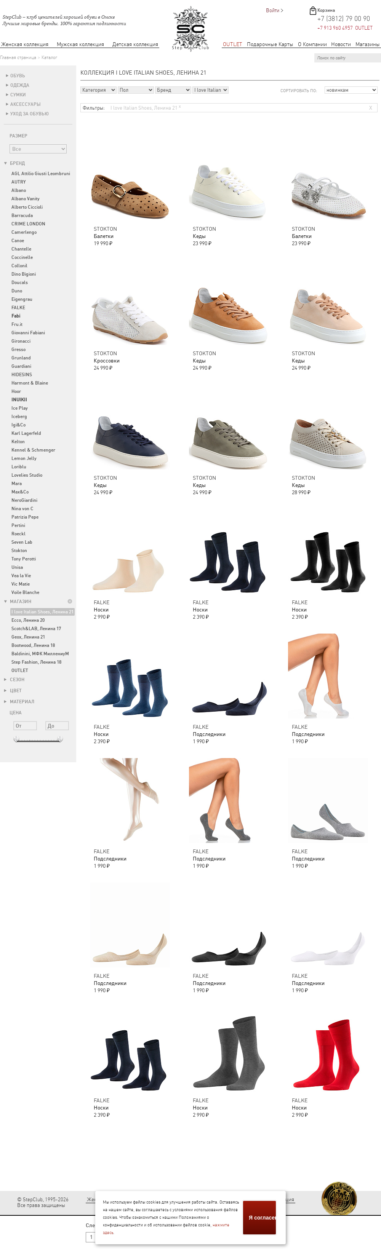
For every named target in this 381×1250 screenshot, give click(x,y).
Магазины (367, 44)
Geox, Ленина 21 (28, 637)
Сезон (14, 679)
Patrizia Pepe (24, 517)
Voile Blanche (25, 592)
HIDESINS (21, 374)
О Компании (312, 44)
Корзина (326, 10)
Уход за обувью (29, 114)
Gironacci (20, 341)
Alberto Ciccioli (27, 207)
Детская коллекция (135, 44)
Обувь (17, 75)
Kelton (18, 441)
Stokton (19, 550)
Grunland (21, 358)
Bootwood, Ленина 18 (33, 645)
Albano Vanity (25, 198)
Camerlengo (24, 232)
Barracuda (22, 215)
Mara (16, 483)
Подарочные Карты (270, 44)
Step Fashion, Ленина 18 (36, 662)
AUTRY (18, 182)
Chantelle (21, 249)
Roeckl (18, 533)
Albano (18, 190)
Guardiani (21, 366)
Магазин (17, 601)
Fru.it (16, 324)
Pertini (18, 525)
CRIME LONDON (28, 224)
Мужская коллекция (80, 44)
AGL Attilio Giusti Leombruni (40, 173)
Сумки (18, 94)
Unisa (17, 567)
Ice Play (19, 408)
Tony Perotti (23, 559)
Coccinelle (22, 257)
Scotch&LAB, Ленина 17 (36, 628)
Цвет (13, 690)
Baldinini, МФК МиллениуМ (40, 653)
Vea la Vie (21, 575)
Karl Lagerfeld (26, 433)
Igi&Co (18, 425)
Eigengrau (21, 299)
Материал (19, 701)
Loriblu (18, 466)
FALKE (18, 307)
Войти (272, 10)
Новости (341, 44)
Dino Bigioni (23, 274)
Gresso (18, 349)
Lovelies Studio (26, 475)
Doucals (19, 282)
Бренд (14, 163)
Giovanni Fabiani (28, 332)
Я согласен (263, 1218)
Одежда (19, 85)
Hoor (16, 391)
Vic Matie (20, 584)
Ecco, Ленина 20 (28, 620)
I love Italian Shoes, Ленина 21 (42, 612)
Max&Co (20, 492)
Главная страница (18, 57)
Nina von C (22, 508)
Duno (16, 291)
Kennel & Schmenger (33, 450)
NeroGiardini (24, 500)
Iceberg (19, 416)
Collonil (19, 265)
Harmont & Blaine (29, 383)
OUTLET (232, 44)
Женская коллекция (24, 44)
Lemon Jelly (24, 458)
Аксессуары (25, 104)
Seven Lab (21, 542)
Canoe (17, 240)
